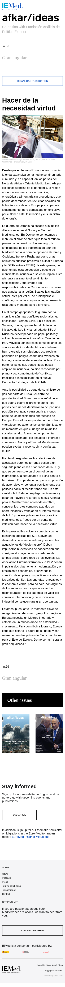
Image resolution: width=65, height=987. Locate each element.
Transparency (9, 890)
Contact (6, 894)
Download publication (32, 81)
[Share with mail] (38, 69)
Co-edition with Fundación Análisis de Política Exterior (31, 29)
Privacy (60, 965)
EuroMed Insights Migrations (30, 837)
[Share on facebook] (13, 69)
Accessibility (41, 965)
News (5, 874)
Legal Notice (51, 965)
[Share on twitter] (5, 69)
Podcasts (6, 878)
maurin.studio (58, 975)
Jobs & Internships (32, 930)
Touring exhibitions (11, 886)
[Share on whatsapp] (21, 69)
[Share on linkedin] (30, 69)
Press (5, 882)
